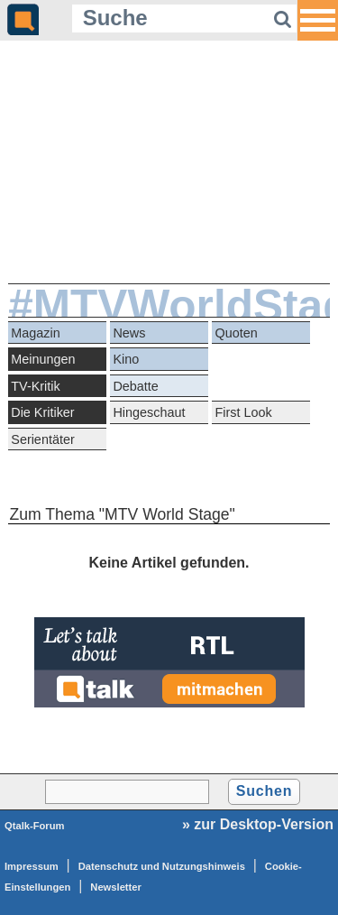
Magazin (35, 333)
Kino (126, 359)
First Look (243, 412)
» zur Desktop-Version (257, 824)
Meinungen (43, 359)
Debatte (135, 386)
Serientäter (42, 439)
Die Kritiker (42, 412)
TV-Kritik (35, 386)
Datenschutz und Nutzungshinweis (161, 866)
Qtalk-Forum (35, 825)
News (129, 333)
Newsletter (116, 887)
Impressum (32, 866)
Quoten (236, 333)
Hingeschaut (149, 412)
